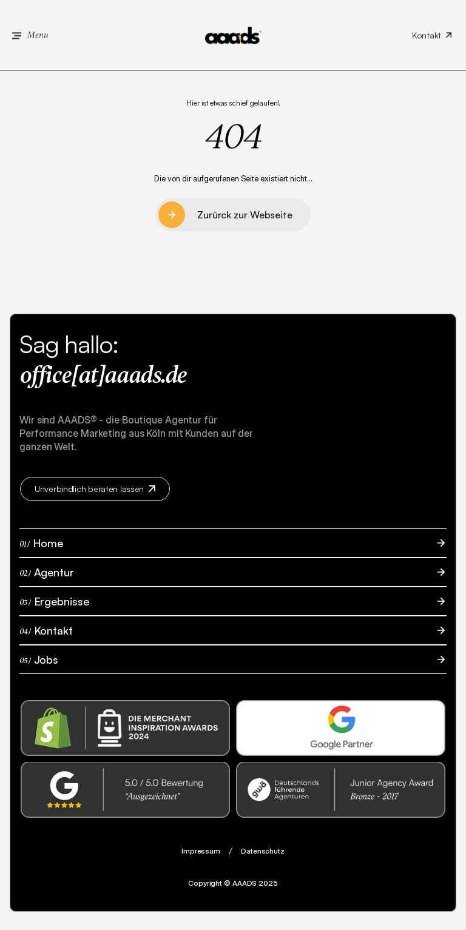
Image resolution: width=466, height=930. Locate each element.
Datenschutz (263, 850)
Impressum (200, 850)
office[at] (61, 375)
